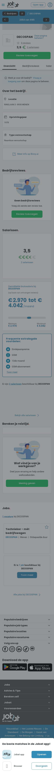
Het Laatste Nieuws (31, 728)
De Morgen (27, 732)
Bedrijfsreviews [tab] (30, 66)
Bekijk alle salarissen (25, 415)
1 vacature (7, 516)
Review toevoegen (27, 55)
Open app (38, 4)
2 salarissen (33, 47)
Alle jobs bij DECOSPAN (25, 594)
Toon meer (27, 575)
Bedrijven (10, 13)
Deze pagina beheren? (40, 37)
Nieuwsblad (12, 728)
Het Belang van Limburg (31, 735)
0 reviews (26, 43)
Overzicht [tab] (9, 66)
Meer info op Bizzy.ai (25, 154)
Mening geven (27, 483)
